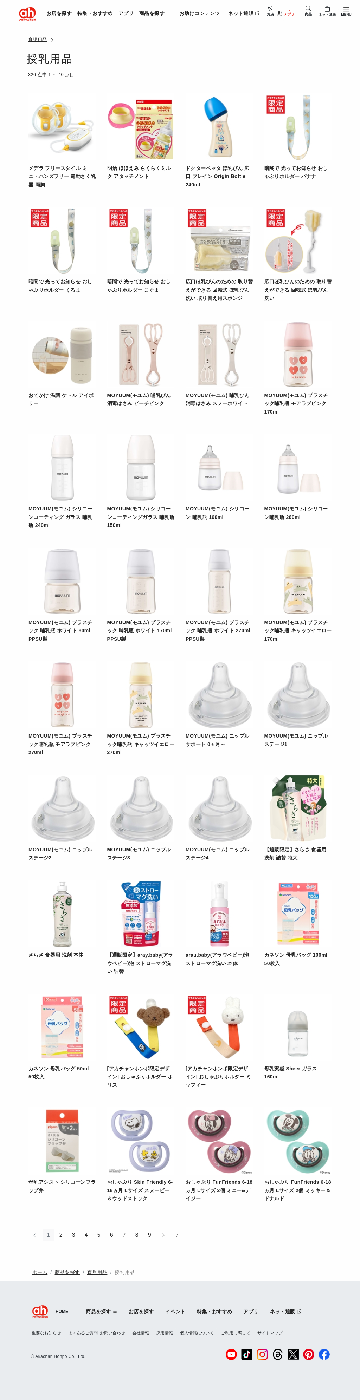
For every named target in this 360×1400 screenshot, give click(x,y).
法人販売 (275, 13)
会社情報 (140, 1332)
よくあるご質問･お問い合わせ (96, 1332)
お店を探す (59, 13)
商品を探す (67, 1272)
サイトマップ (270, 1332)
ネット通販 (244, 13)
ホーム (39, 1272)
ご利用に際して (235, 1332)
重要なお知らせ (46, 1332)
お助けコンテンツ (199, 13)
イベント (175, 1311)
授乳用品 (125, 1272)
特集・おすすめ (95, 13)
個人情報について (197, 1332)
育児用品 (37, 39)
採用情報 (164, 1332)
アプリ (126, 13)
